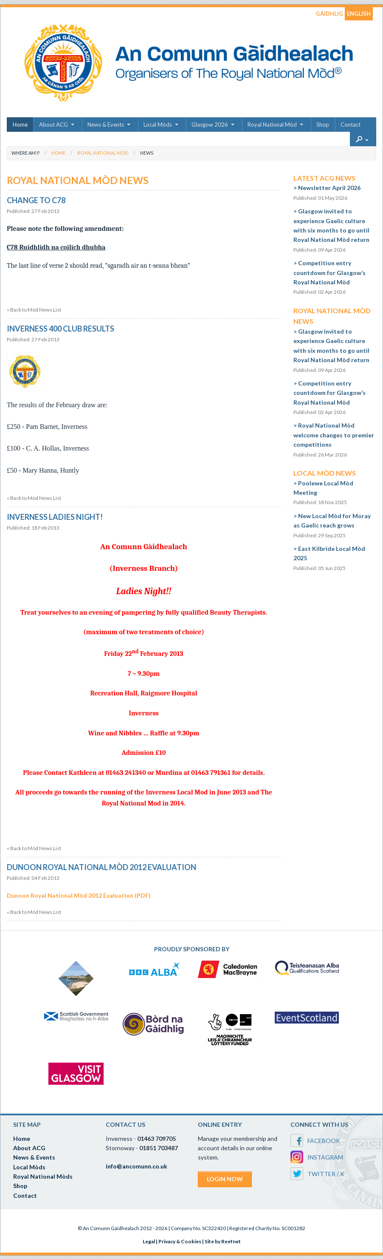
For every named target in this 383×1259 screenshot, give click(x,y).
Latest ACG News (324, 178)
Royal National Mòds (43, 1176)
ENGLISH (359, 13)
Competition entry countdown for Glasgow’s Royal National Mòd (329, 272)
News (146, 153)
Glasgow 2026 (210, 124)
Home (20, 124)
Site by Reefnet (223, 1241)
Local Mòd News (324, 473)
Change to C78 (36, 200)
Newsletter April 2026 (329, 187)
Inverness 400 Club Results (60, 328)
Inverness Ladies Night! (55, 517)
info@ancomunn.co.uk (136, 1166)
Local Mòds (158, 124)
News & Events (105, 124)
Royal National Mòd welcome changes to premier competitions (333, 435)
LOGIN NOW (225, 1178)
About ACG (53, 124)
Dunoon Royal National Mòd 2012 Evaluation (101, 867)
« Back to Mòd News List (34, 309)
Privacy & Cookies (179, 1241)
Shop (322, 124)
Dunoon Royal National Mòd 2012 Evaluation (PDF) (79, 895)
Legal (149, 1241)
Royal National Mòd (272, 124)
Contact (350, 124)
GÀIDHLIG (329, 13)
